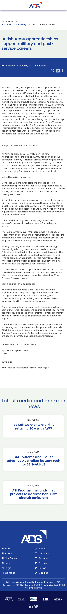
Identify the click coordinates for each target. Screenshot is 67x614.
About (8, 553)
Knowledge (21, 24)
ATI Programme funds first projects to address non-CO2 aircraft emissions (33, 494)
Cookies (43, 572)
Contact (10, 572)
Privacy (43, 563)
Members (44, 553)
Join (7, 563)
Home (8, 548)
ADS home (6, 24)
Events (42, 548)
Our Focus (11, 558)
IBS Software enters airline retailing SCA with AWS (33, 426)
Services (43, 558)
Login (8, 568)
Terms (42, 568)
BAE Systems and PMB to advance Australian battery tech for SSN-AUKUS (33, 460)
